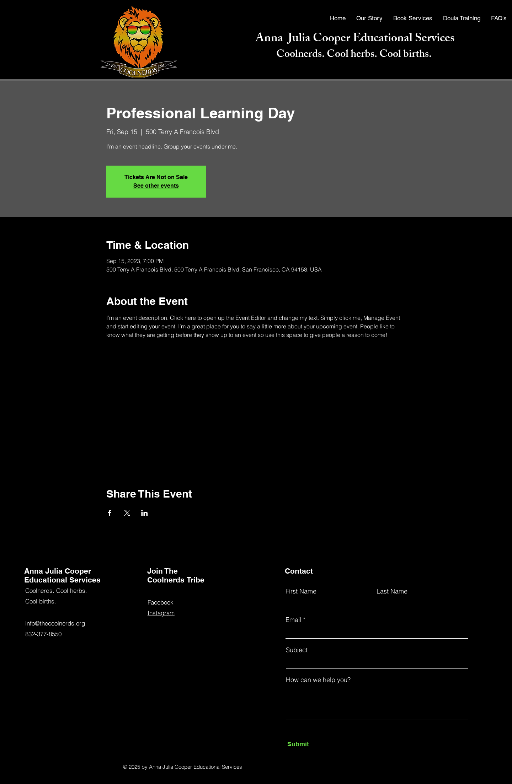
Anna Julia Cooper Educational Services (355, 39)
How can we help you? (318, 680)
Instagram (161, 613)
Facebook (161, 602)
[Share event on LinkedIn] (144, 513)
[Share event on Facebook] (109, 513)
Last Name (392, 591)
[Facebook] (15, 741)
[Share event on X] (127, 513)
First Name (301, 591)
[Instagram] (15, 767)
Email (293, 620)
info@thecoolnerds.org (55, 623)
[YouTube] (15, 754)
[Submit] (320, 744)
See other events (156, 185)
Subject (297, 650)
